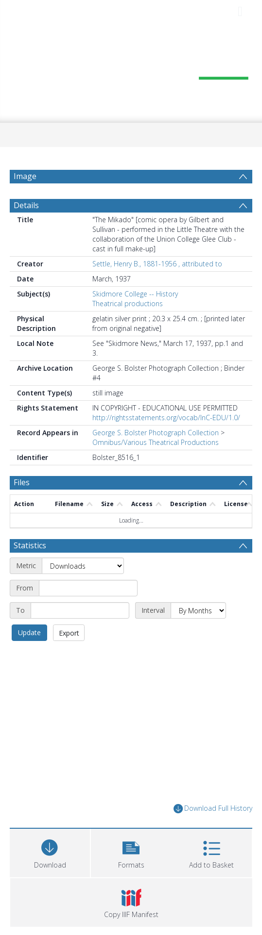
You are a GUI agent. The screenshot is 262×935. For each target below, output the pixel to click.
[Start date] (88, 588)
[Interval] (198, 610)
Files (22, 482)
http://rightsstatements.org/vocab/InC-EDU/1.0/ (166, 417)
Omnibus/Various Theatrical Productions (155, 442)
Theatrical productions (127, 303)
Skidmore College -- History (135, 293)
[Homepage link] (131, 71)
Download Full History (213, 809)
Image (25, 176)
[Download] (50, 852)
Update (29, 632)
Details (26, 205)
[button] (131, 852)
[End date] (80, 610)
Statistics (30, 545)
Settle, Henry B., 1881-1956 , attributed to (157, 263)
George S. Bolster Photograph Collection (155, 432)
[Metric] (83, 566)
